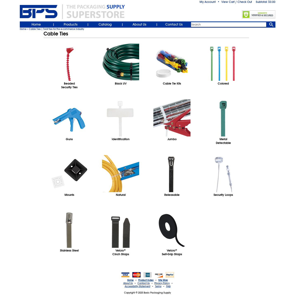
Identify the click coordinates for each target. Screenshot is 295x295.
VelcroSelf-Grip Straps (172, 252)
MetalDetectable (223, 141)
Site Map (163, 280)
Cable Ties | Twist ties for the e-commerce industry (56, 29)
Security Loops (223, 195)
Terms (158, 286)
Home (36, 24)
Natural (121, 195)
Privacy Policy (162, 283)
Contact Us (174, 24)
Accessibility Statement (137, 286)
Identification (120, 139)
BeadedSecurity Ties (69, 85)
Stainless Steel (69, 250)
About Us (139, 24)
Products (71, 24)
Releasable (172, 195)
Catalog (105, 24)
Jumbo (172, 139)
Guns (69, 139)
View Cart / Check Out (236, 2)
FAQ (168, 286)
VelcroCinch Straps (120, 252)
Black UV (121, 83)
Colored (223, 83)
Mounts (69, 195)
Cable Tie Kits (172, 83)
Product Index (146, 280)
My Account (208, 2)
